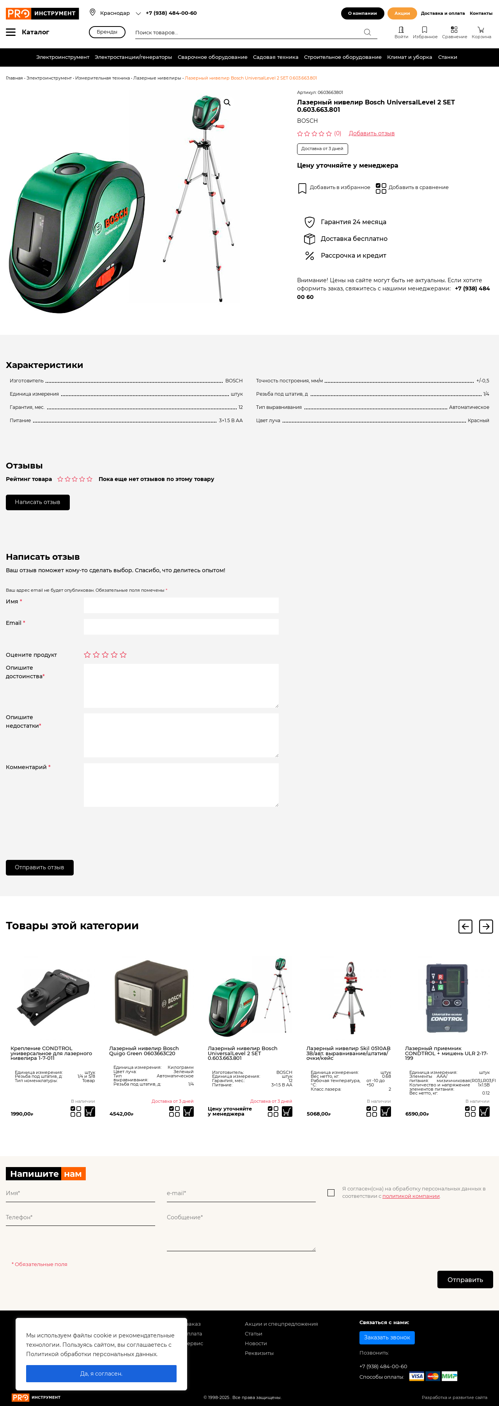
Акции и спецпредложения (281, 1324)
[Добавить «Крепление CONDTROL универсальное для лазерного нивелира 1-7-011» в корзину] (90, 1111)
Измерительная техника (102, 78)
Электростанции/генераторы (133, 57)
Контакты (481, 13)
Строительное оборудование (343, 57)
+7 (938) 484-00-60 (171, 13)
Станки (447, 57)
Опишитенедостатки (23, 721)
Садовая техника (276, 57)
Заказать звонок (387, 1337)
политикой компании (411, 1196)
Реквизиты (259, 1353)
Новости (256, 1343)
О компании (362, 13)
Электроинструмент (62, 57)
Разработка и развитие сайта (454, 1397)
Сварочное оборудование (213, 57)
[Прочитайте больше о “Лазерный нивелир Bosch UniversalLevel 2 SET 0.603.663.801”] (287, 1111)
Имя (14, 601)
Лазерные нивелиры (157, 78)
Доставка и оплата (443, 13)
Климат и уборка (409, 57)
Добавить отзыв (372, 133)
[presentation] (143, 828)
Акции (402, 13)
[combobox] (121, 13)
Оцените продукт (31, 655)
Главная (14, 78)
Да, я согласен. (101, 1373)
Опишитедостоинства (25, 671)
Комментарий (28, 767)
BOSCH (307, 120)
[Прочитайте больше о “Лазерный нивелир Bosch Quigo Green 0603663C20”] (188, 1111)
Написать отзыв (38, 502)
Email (15, 622)
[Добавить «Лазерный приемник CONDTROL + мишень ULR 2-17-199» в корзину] (484, 1111)
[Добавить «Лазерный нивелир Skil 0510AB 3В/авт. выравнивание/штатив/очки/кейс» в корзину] (385, 1111)
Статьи (253, 1334)
